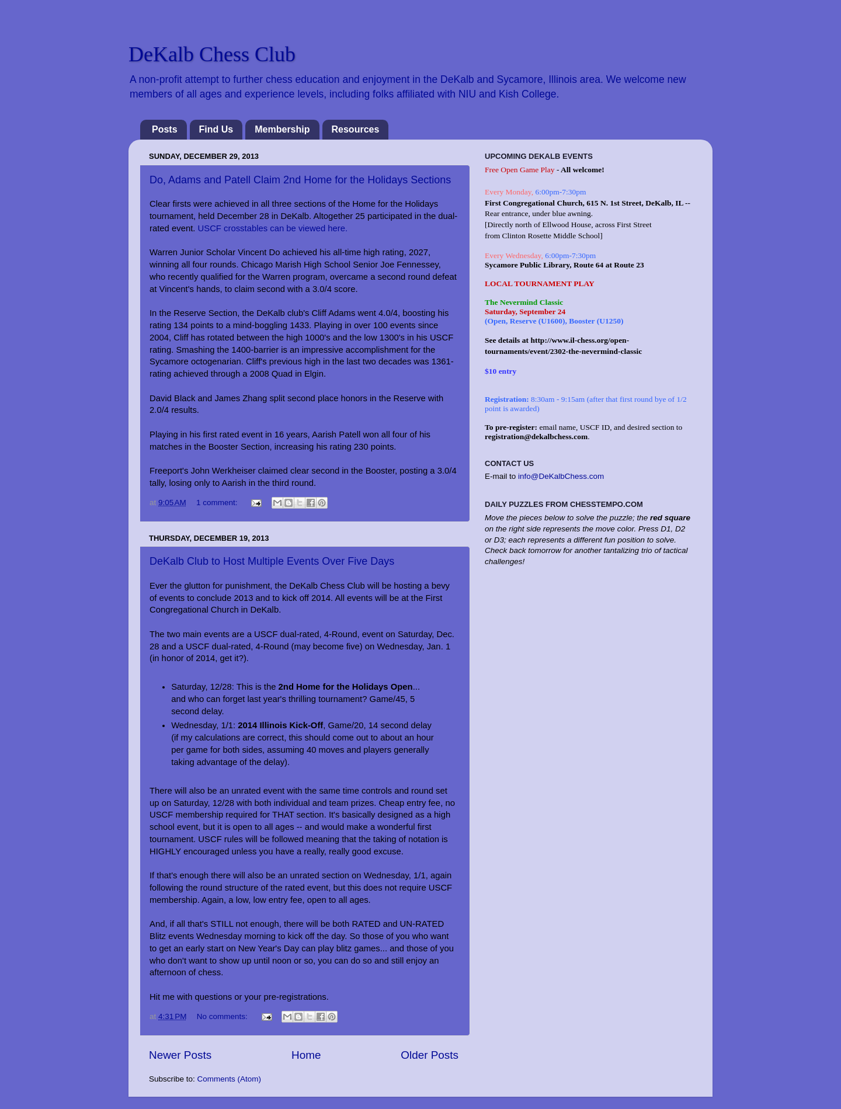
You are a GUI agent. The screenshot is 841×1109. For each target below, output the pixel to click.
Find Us (216, 129)
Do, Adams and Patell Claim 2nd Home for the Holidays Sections (300, 180)
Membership (282, 129)
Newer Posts (180, 1055)
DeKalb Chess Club (212, 54)
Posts (165, 129)
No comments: (223, 1016)
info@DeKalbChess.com (561, 476)
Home (306, 1055)
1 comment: (217, 502)
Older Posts (429, 1055)
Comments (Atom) (229, 1079)
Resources (356, 129)
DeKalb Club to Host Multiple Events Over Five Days (272, 561)
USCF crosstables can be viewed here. (273, 228)
